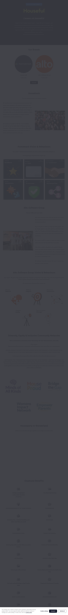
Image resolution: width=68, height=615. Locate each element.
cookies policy (29, 612)
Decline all (62, 611)
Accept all (53, 611)
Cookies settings (44, 611)
